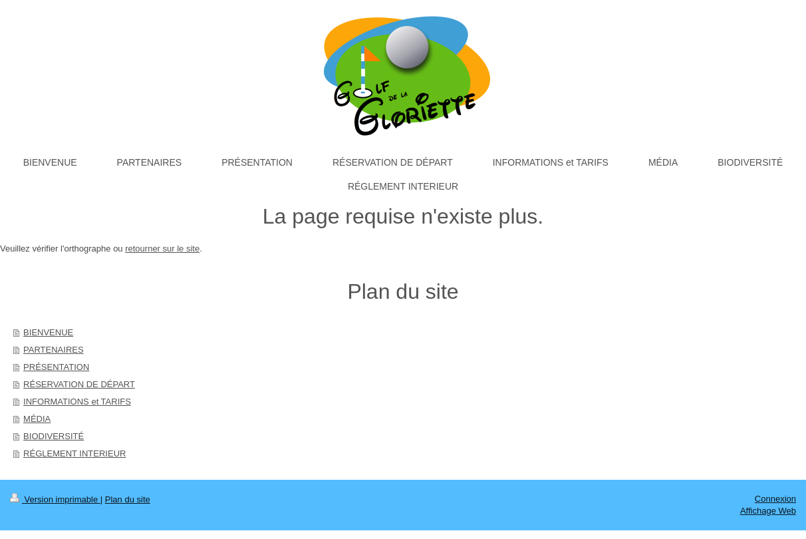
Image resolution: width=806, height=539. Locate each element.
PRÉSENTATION (56, 367)
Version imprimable (55, 499)
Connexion (775, 499)
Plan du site (127, 499)
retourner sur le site (162, 249)
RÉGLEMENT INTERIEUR (74, 453)
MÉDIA (37, 419)
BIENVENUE (48, 332)
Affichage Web (768, 511)
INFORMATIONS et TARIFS (77, 402)
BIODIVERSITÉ (53, 436)
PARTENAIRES (53, 350)
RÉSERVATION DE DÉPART (79, 384)
